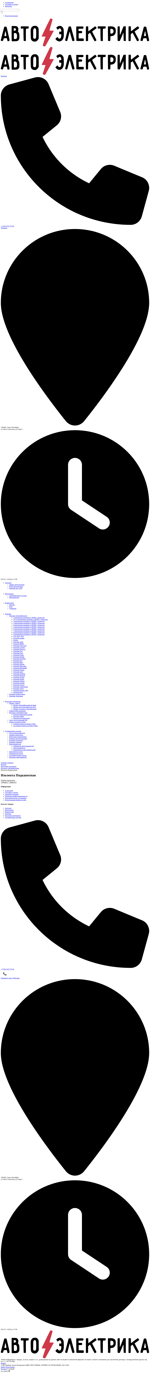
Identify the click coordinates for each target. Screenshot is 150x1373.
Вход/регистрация (11, 16)
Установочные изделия (13, 817)
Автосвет (8, 808)
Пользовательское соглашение (15, 798)
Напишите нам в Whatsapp (10, 978)
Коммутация (9, 812)
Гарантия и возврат (12, 794)
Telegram (4, 228)
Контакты (8, 6)
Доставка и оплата (11, 4)
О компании (9, 2)
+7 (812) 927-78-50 (7, 226)
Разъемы (8, 814)
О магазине (9, 791)
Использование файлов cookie (15, 800)
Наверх (3, 1363)
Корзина (4, 76)
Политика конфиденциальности (16, 796)
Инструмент (9, 810)
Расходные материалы (13, 816)
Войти (3, 1367)
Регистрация (10, 1367)
